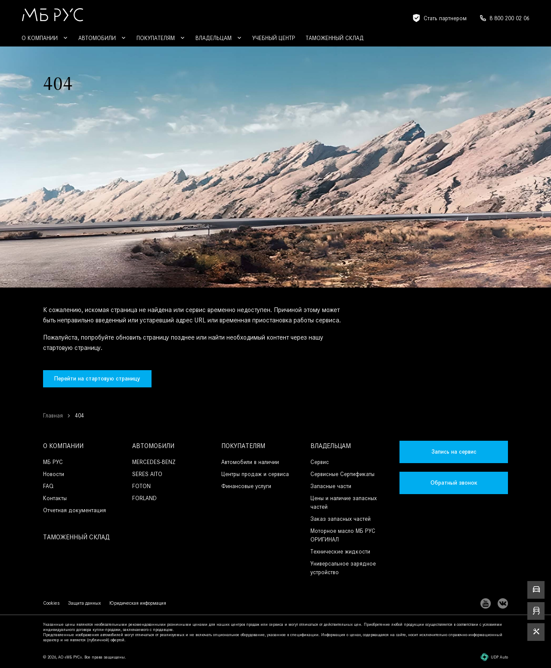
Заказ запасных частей (340, 519)
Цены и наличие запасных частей (343, 502)
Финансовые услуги (246, 486)
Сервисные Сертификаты (342, 474)
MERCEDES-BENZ (154, 462)
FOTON (141, 486)
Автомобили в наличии (250, 462)
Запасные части (330, 486)
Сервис (319, 462)
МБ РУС (53, 462)
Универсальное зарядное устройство (343, 568)
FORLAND (144, 498)
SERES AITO (147, 474)
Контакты (55, 498)
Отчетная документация (74, 510)
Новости (53, 474)
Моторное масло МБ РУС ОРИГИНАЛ (342, 535)
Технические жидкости (340, 551)
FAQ (48, 486)
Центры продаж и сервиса (255, 474)
